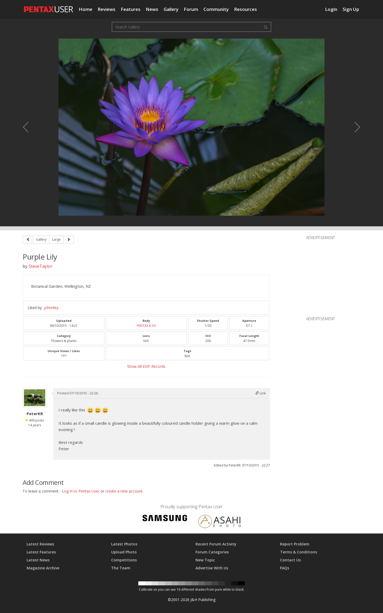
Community (216, 9)
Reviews (106, 9)
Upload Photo (124, 551)
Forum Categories (212, 551)
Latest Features (41, 551)
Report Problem (294, 544)
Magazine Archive (43, 567)
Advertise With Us (211, 567)
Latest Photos (124, 544)
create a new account (124, 491)
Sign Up (351, 9)
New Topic (205, 559)
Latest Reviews (40, 544)
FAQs (284, 567)
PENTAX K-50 (146, 325)
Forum (191, 9)
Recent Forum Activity (215, 544)
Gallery (171, 9)
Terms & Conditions (298, 551)
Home (85, 9)
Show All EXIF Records (146, 366)
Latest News (38, 559)
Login (331, 9)
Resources (245, 9)
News (152, 9)
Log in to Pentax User (80, 491)
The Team (120, 567)
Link (260, 393)
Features (130, 9)
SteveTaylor (40, 266)
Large (56, 239)
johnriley (51, 307)
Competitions (124, 559)
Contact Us (290, 559)
